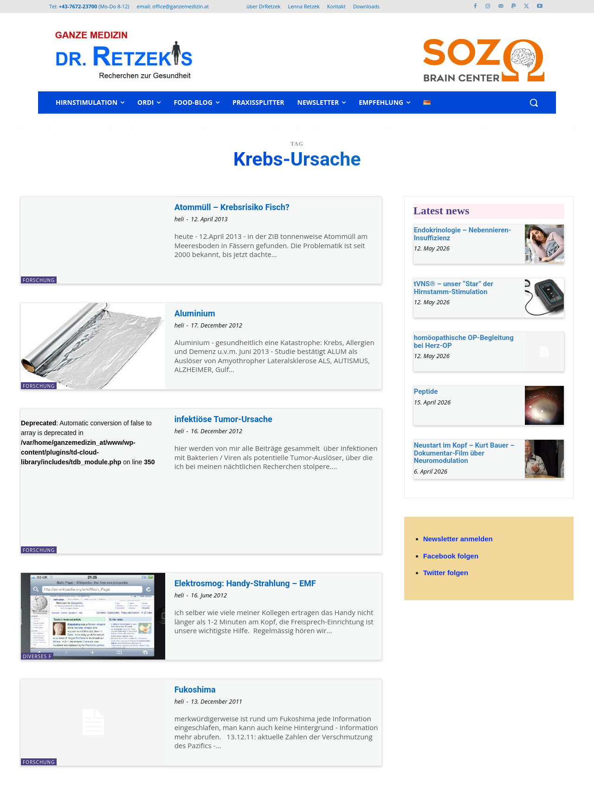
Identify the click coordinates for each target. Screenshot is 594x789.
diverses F (37, 656)
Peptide (426, 391)
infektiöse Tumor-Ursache (231, 418)
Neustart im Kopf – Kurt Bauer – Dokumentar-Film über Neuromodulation (464, 453)
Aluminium (198, 313)
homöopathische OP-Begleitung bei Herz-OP (464, 342)
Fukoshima (198, 689)
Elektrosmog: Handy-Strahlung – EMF (257, 583)
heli (179, 219)
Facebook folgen (450, 556)
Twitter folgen (445, 573)
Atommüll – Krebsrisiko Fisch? (241, 206)
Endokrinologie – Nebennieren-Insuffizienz (462, 234)
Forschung (39, 280)
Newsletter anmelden (458, 539)
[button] (534, 102)
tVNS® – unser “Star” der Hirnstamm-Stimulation (453, 288)
